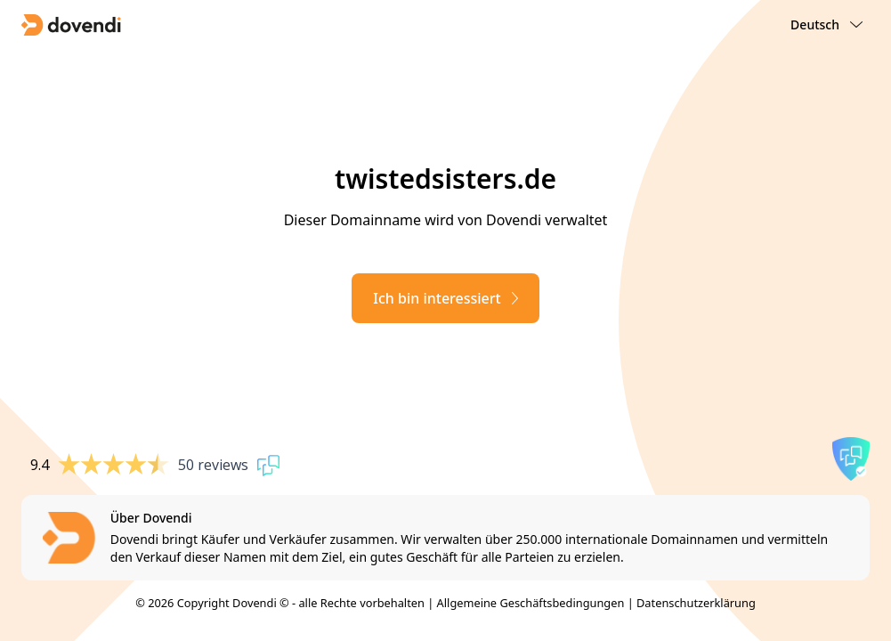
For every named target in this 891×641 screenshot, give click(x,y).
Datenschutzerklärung (696, 603)
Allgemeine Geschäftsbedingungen (531, 603)
